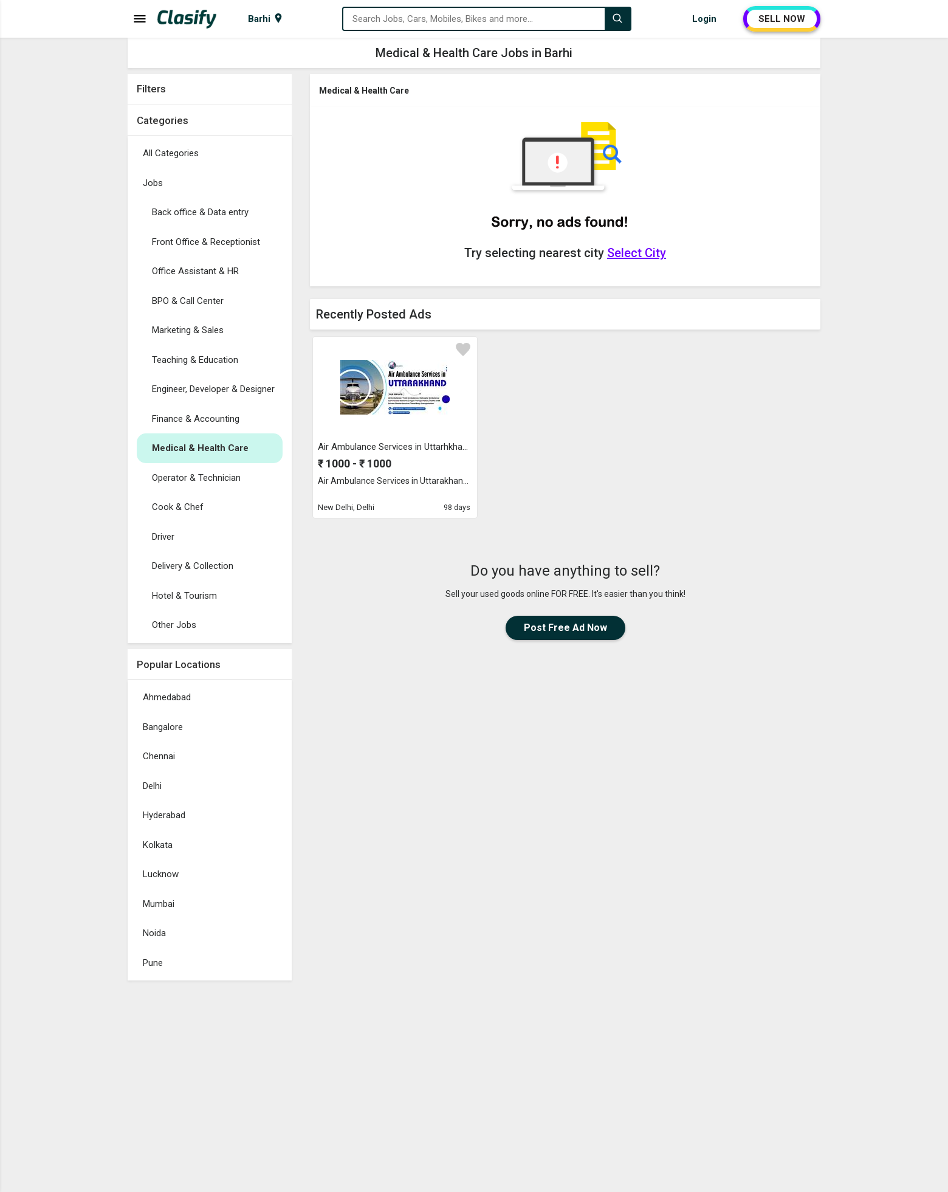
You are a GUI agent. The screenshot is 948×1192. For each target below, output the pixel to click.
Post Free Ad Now (565, 627)
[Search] (617, 19)
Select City (636, 253)
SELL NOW (781, 18)
